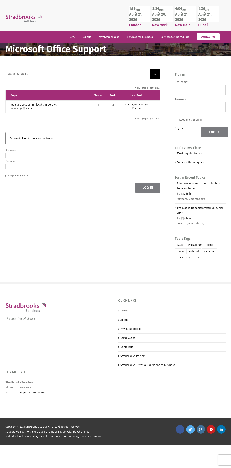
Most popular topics (189, 153)
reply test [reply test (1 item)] (193, 251)
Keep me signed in (18, 175)
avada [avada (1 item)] (180, 244)
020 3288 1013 (23, 387)
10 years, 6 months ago (136, 104)
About (124, 319)
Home (124, 310)
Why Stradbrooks (130, 328)
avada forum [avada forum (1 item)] (195, 244)
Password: (10, 161)
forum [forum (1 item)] (180, 251)
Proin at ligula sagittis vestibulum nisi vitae (200, 210)
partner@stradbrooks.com (30, 392)
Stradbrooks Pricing (132, 356)
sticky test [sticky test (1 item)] (209, 251)
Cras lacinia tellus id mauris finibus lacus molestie (198, 186)
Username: (11, 150)
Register (180, 128)
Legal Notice (127, 338)
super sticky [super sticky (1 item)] (183, 257)
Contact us (126, 347)
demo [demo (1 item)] (210, 244)
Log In (148, 188)
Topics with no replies (190, 162)
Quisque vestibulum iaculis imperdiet (33, 104)
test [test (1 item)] (197, 257)
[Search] (155, 74)
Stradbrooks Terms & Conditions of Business (147, 365)
